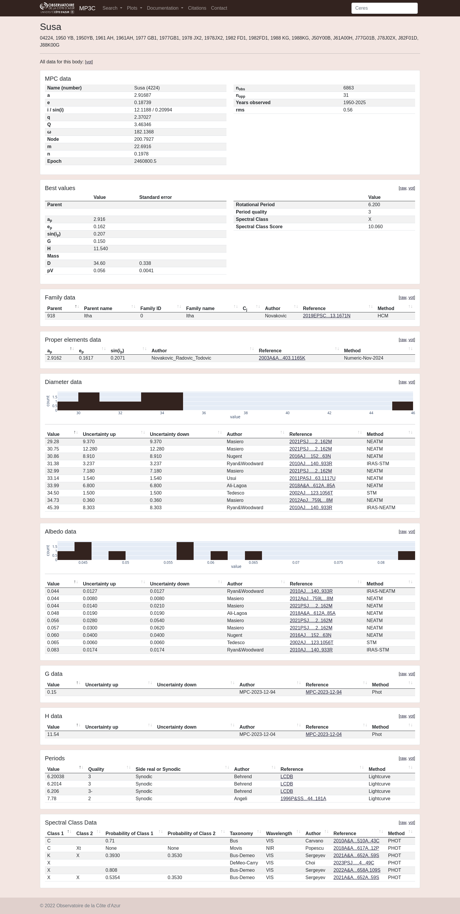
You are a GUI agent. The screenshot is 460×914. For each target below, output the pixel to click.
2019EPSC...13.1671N (327, 315)
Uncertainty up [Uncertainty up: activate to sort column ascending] (99, 434)
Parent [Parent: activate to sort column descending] (54, 308)
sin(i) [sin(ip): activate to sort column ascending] (117, 351)
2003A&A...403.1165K (282, 358)
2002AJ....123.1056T (311, 492)
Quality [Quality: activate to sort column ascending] (96, 769)
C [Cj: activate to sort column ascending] (245, 309)
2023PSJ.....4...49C (354, 862)
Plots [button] (133, 8)
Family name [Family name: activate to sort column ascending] (200, 308)
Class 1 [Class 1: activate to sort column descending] (55, 833)
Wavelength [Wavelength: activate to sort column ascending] (279, 833)
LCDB (286, 776)
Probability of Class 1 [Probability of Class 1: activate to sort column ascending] (129, 833)
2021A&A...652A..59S (356, 855)
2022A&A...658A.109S (357, 870)
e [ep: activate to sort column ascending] (81, 351)
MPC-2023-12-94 (324, 692)
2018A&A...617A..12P (356, 848)
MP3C (87, 8)
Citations (197, 8)
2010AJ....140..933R (311, 463)
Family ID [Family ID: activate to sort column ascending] (150, 308)
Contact (219, 8)
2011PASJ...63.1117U (313, 478)
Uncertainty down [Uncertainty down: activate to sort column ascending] (169, 434)
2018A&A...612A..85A (312, 485)
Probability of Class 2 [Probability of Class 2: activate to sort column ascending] (192, 833)
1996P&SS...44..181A (303, 798)
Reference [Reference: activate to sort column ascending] (314, 308)
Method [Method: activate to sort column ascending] (386, 308)
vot (89, 62)
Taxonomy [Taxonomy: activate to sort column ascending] (241, 833)
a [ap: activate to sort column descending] (49, 351)
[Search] (384, 8)
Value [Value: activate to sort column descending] (53, 434)
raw (403, 188)
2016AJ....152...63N (310, 456)
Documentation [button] (163, 8)
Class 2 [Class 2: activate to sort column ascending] (84, 833)
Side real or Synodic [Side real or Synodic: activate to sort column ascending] (158, 769)
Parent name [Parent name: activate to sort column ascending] (98, 308)
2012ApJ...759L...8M (311, 500)
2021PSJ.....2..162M (311, 441)
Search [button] (111, 8)
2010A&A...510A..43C (357, 840)
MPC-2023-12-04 (324, 734)
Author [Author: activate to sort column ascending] (272, 308)
